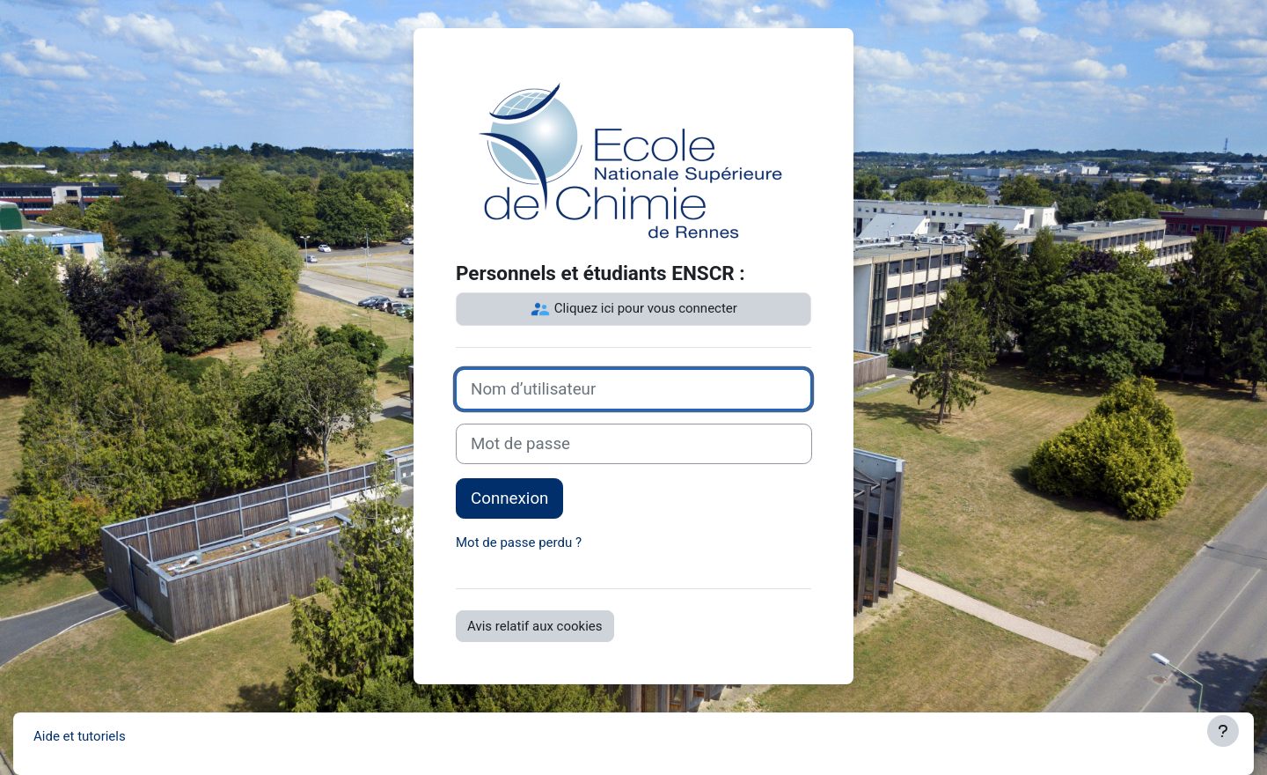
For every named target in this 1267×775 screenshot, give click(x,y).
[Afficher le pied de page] (1223, 731)
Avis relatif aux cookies (535, 626)
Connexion (509, 498)
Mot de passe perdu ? (519, 542)
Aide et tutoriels (79, 736)
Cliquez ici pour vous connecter (633, 309)
